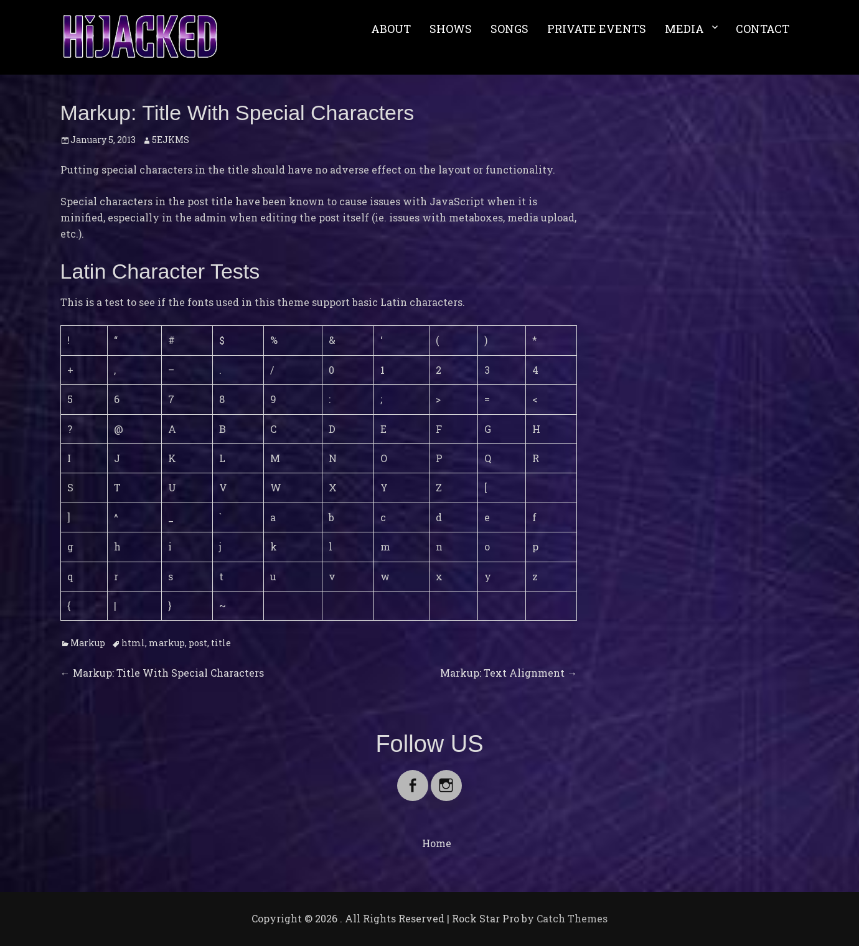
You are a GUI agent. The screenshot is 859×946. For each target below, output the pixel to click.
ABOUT (391, 28)
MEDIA (684, 28)
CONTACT (762, 28)
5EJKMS (170, 140)
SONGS (509, 28)
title (221, 643)
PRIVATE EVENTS (596, 28)
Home (436, 843)
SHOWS (451, 28)
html (133, 643)
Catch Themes (572, 918)
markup (167, 643)
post (198, 643)
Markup (87, 643)
